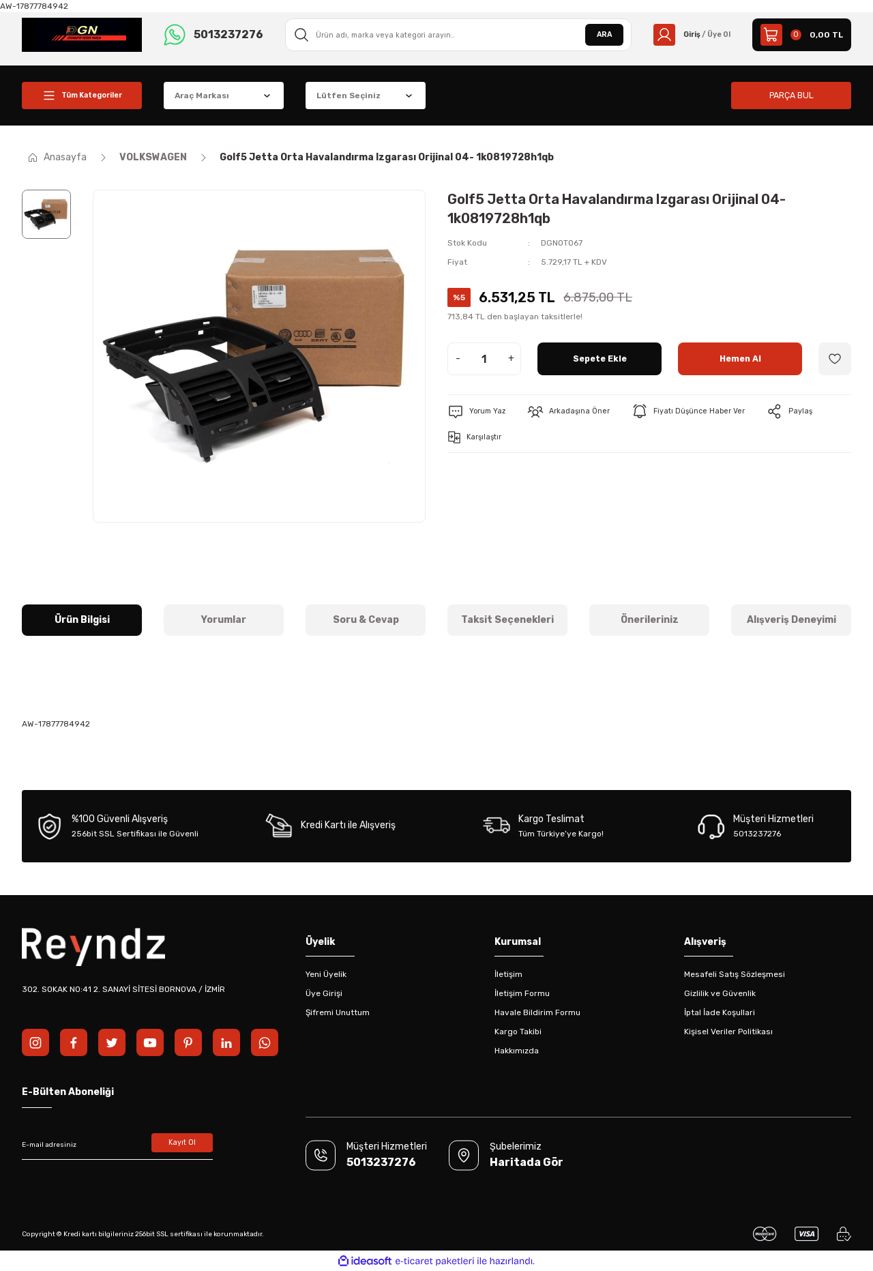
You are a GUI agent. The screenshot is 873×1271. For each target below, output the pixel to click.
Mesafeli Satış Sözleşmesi (734, 974)
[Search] (454, 34)
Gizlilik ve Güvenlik (720, 993)
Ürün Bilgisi (82, 620)
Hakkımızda (516, 1050)
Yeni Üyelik (326, 974)
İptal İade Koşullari (719, 1012)
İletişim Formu (522, 993)
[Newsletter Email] (117, 1145)
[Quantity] (484, 359)
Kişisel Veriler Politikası (728, 1031)
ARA (596, 35)
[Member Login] (687, 35)
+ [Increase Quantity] (511, 358)
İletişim (508, 974)
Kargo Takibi (518, 1031)
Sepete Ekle (600, 358)
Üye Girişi (324, 993)
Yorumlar (223, 620)
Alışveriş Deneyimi (791, 620)
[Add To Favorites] (834, 358)
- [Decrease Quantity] (458, 358)
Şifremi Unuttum (338, 1012)
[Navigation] (82, 95)
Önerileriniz (650, 620)
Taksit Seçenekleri (507, 620)
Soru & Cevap (366, 620)
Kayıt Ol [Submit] (182, 1145)
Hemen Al (740, 358)
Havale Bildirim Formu (537, 1012)
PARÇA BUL (791, 95)
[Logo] (82, 34)
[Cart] (801, 35)
